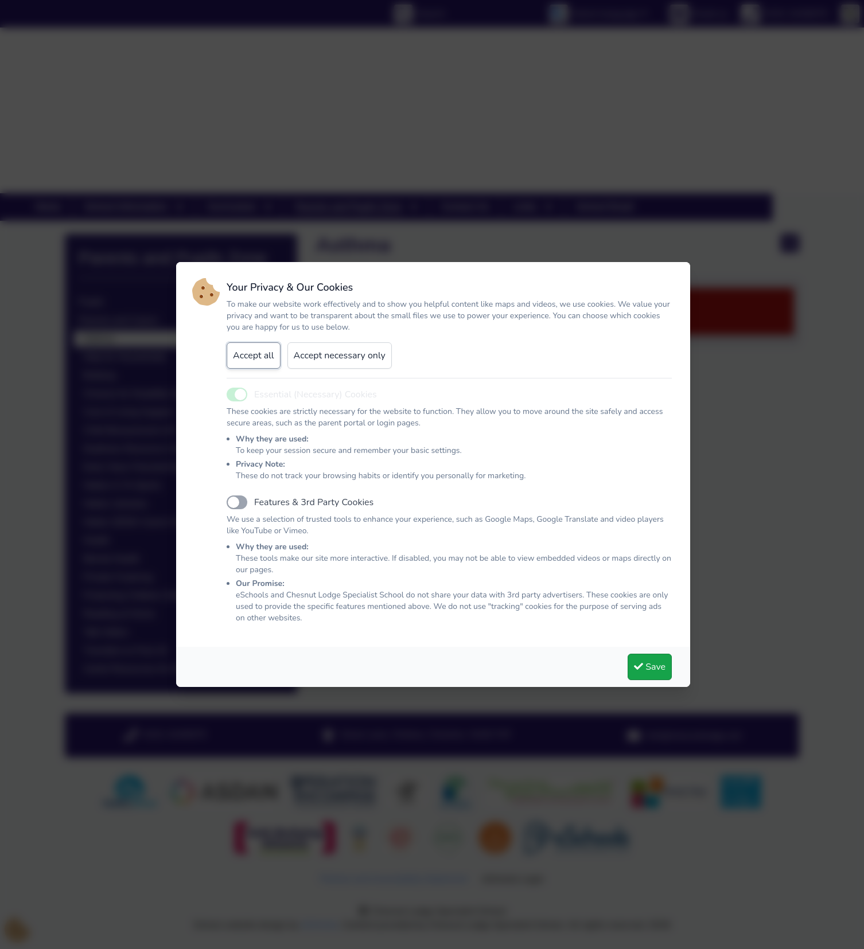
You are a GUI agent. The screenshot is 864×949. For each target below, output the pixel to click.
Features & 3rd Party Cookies (313, 502)
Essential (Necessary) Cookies (315, 394)
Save (649, 667)
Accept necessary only (340, 355)
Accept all (253, 355)
